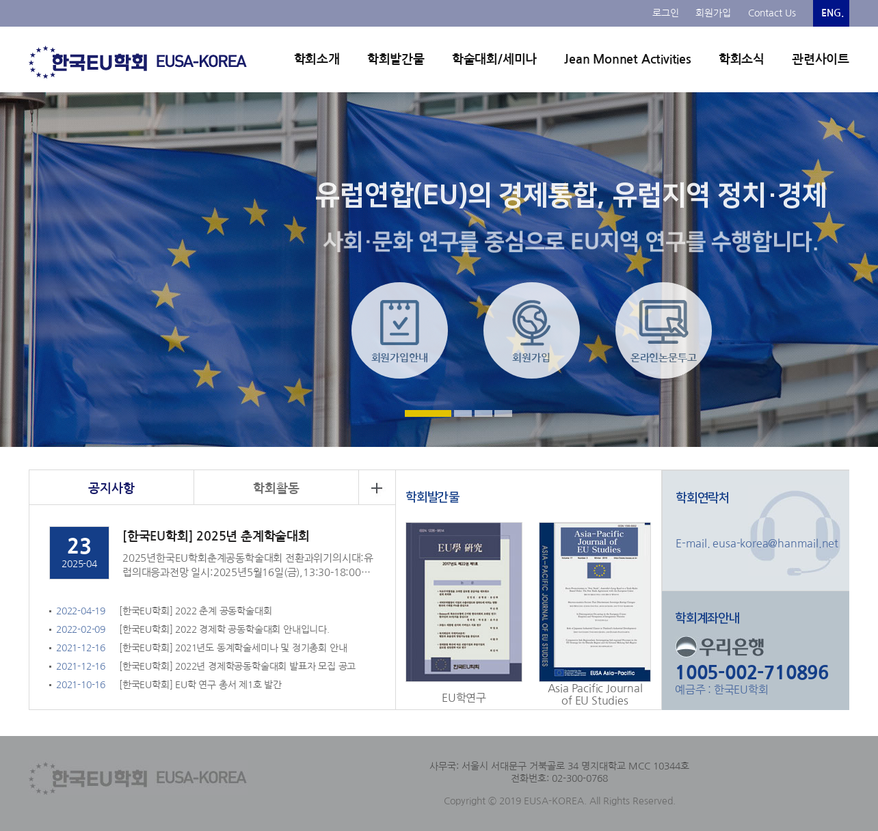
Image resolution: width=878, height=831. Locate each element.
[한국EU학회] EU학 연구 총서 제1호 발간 (200, 685)
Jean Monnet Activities (627, 59)
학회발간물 (396, 59)
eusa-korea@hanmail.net (774, 543)
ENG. (832, 13)
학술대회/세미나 (494, 59)
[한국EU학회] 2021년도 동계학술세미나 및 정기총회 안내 (233, 648)
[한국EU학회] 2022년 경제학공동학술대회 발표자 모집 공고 (237, 666)
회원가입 (713, 13)
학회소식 (741, 59)
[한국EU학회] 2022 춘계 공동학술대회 (195, 611)
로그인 (665, 13)
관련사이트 (820, 59)
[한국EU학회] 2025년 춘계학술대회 (216, 536)
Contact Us (772, 13)
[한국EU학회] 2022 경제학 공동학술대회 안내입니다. (224, 629)
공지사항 (111, 488)
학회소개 (317, 59)
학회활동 (276, 488)
